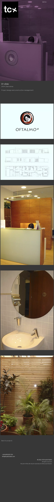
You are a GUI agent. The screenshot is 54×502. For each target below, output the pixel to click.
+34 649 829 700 (7, 454)
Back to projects (6, 441)
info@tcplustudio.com (8, 456)
